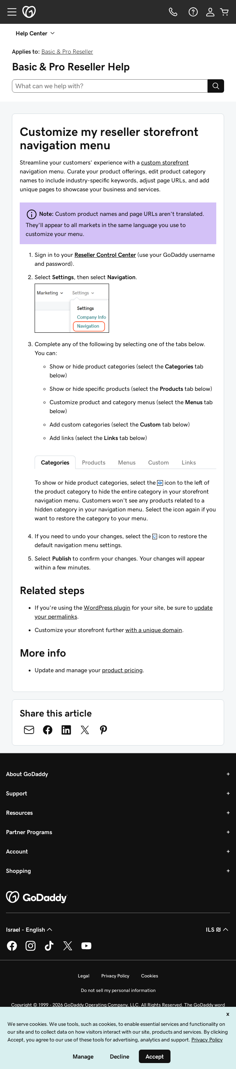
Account (17, 851)
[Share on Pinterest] (103, 730)
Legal (83, 975)
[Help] (192, 11)
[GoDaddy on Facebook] (12, 949)
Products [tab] (93, 462)
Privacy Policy (115, 975)
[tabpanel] (125, 500)
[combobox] (109, 86)
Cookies (149, 975)
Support (16, 793)
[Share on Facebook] (47, 730)
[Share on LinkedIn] (66, 730)
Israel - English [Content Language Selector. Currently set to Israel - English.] (30, 929)
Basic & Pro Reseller (67, 51)
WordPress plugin (107, 607)
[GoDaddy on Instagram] (30, 949)
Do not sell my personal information (118, 990)
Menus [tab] (126, 462)
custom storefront (165, 162)
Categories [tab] (55, 462)
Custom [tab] (158, 462)
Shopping (18, 871)
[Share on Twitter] (85, 730)
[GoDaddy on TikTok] (49, 949)
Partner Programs (29, 832)
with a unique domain (153, 630)
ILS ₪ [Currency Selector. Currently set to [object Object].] (218, 929)
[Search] (216, 86)
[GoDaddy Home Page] (37, 897)
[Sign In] (210, 12)
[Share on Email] (29, 730)
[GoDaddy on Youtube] (86, 949)
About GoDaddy (27, 774)
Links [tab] (189, 462)
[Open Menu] (9, 12)
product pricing (122, 670)
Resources (19, 813)
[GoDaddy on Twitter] (68, 949)
